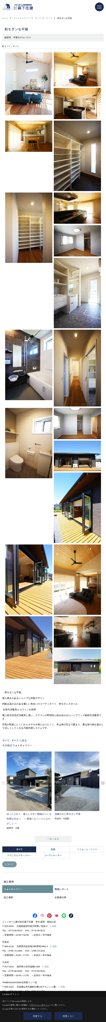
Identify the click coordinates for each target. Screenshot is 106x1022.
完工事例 (8, 897)
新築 (53, 849)
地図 (54, 926)
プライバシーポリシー (39, 1005)
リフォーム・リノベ (87, 849)
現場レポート (62, 889)
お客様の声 (60, 897)
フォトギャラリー (13, 889)
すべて (11, 864)
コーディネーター (53, 855)
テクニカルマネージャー (19, 855)
